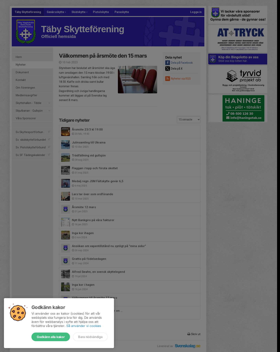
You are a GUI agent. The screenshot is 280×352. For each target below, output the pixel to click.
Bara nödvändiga (90, 337)
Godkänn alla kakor (51, 337)
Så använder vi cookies (83, 326)
